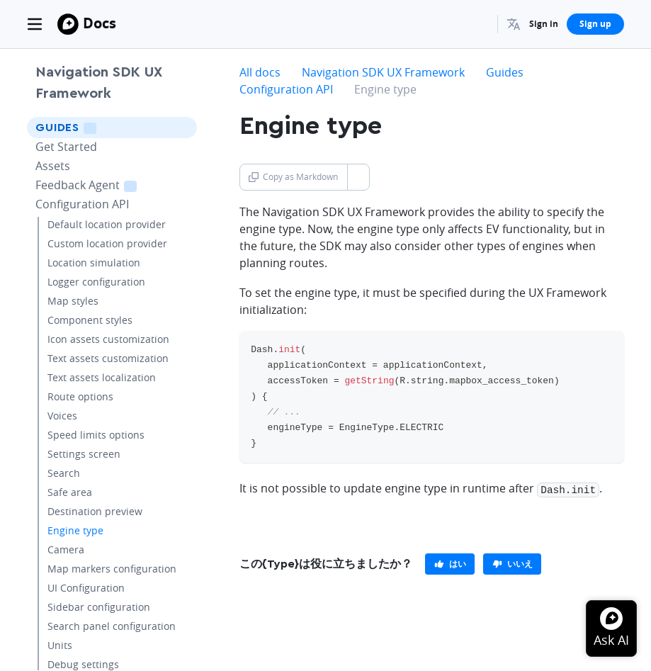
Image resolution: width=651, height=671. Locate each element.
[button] (513, 24)
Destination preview (94, 511)
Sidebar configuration (98, 607)
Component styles (89, 320)
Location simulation (93, 262)
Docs (99, 23)
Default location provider (106, 224)
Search (63, 473)
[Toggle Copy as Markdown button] (358, 177)
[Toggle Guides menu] (182, 127)
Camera (65, 549)
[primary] (450, 562)
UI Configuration (86, 587)
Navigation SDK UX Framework (98, 83)
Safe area (69, 492)
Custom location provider (107, 243)
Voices (62, 415)
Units (59, 645)
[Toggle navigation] (35, 24)
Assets (52, 166)
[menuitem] (513, 24)
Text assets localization (101, 377)
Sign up (595, 24)
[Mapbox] (68, 24)
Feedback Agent (103, 184)
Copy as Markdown (293, 177)
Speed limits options (96, 434)
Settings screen (83, 454)
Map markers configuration (111, 568)
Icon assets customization (108, 339)
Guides (85, 127)
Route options (80, 396)
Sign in (543, 24)
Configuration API (82, 204)
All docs (260, 72)
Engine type (75, 530)
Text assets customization (108, 358)
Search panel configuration (111, 626)
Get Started (66, 146)
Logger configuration (96, 281)
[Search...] (480, 24)
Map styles (72, 301)
